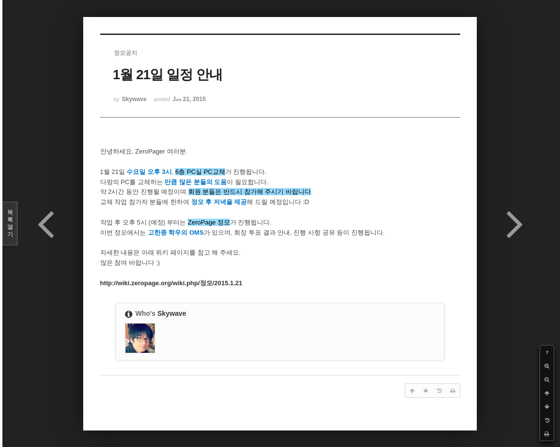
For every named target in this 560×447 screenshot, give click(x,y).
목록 (10, 223)
